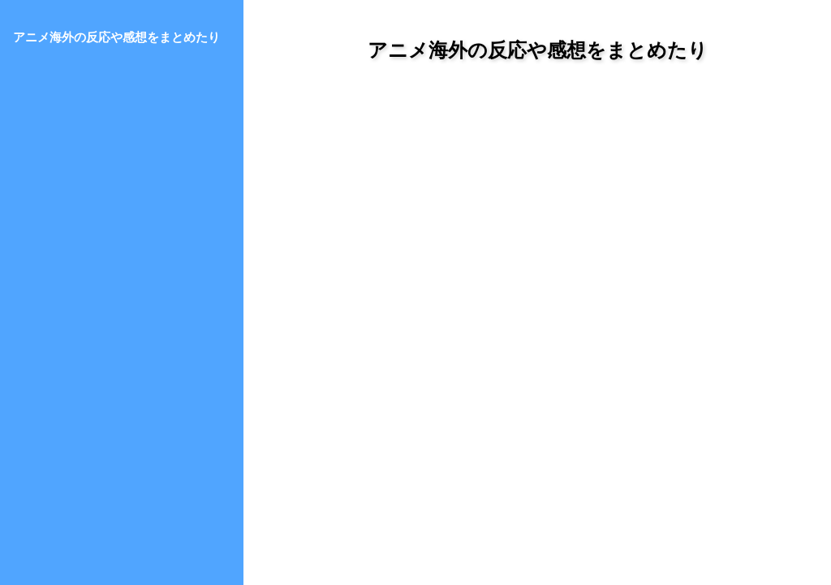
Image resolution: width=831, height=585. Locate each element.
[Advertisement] (537, 227)
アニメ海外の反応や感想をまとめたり (538, 50)
